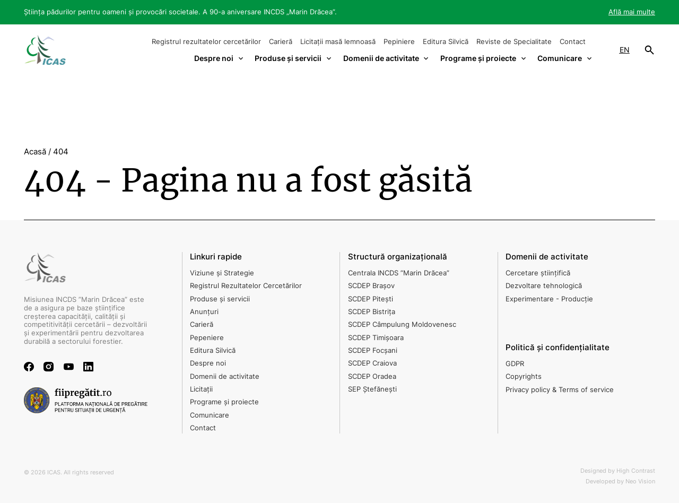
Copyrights (524, 376)
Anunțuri (204, 311)
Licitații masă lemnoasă (338, 41)
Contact (573, 41)
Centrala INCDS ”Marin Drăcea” (398, 272)
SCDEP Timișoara (376, 337)
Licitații (201, 389)
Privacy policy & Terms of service (560, 389)
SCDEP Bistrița (371, 311)
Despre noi (208, 363)
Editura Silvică (445, 41)
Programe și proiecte (224, 401)
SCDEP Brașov (371, 285)
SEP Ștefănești (372, 389)
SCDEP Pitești (370, 298)
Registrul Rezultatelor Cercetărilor (246, 285)
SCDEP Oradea (372, 376)
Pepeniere (207, 337)
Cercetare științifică (538, 272)
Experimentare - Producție (549, 298)
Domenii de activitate (224, 376)
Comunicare (209, 415)
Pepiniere (399, 41)
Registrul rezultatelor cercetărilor (206, 41)
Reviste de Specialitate (514, 41)
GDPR (515, 363)
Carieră (280, 41)
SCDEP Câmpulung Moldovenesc (402, 324)
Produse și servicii (220, 298)
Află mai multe (631, 11)
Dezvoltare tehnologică (544, 285)
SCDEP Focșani (372, 350)
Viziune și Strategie (222, 272)
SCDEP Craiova (372, 363)
